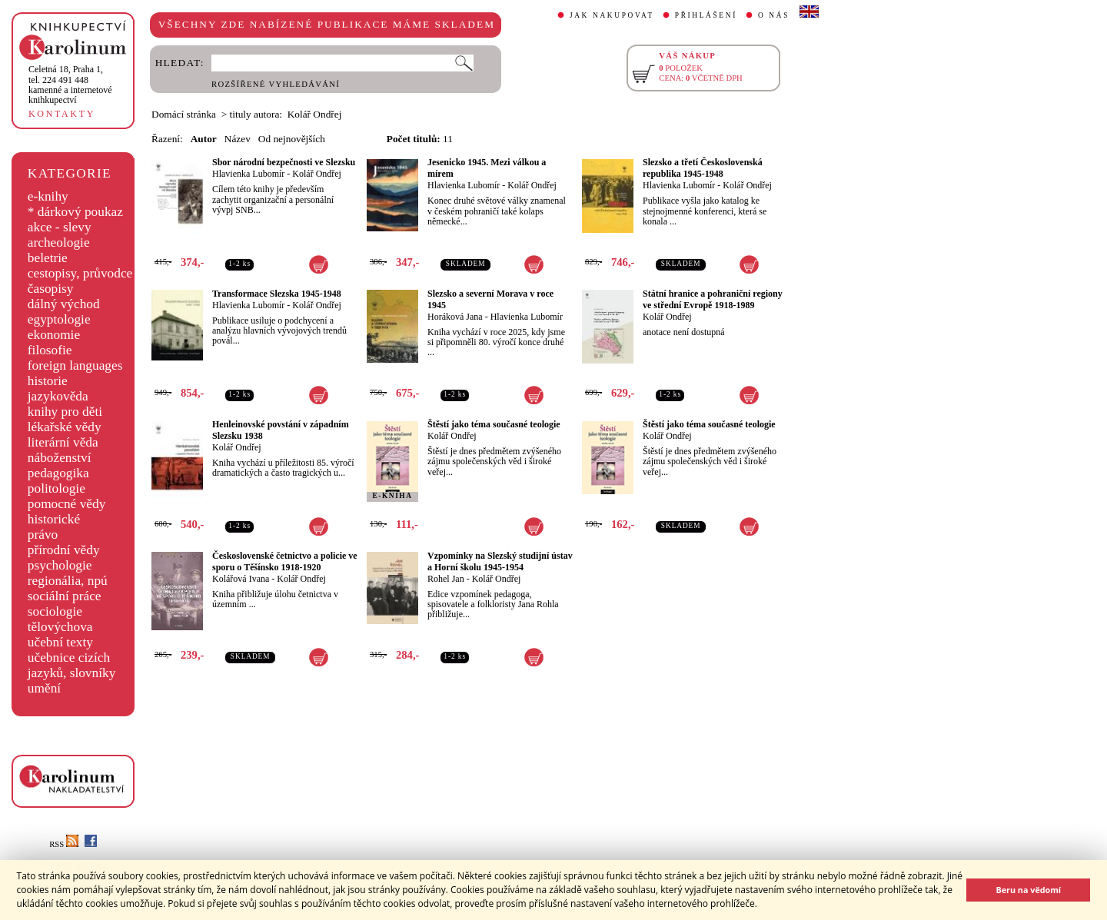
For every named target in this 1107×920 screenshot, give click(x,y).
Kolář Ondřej (316, 173)
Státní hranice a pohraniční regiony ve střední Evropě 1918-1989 (713, 299)
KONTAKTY (61, 113)
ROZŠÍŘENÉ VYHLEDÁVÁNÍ (275, 84)
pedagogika (58, 473)
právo (43, 534)
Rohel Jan (445, 578)
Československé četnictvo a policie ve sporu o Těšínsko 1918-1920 (284, 561)
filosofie (50, 350)
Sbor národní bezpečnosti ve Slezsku (283, 162)
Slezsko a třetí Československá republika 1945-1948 (703, 168)
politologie (56, 488)
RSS (63, 844)
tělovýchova (60, 626)
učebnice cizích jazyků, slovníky (72, 665)
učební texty (60, 642)
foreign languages (75, 365)
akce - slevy (59, 227)
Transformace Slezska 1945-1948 (276, 293)
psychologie (60, 565)
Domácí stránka (183, 114)
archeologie (59, 242)
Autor (204, 138)
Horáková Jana (455, 316)
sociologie (55, 611)
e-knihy (48, 196)
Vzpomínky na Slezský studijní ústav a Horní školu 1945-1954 (500, 561)
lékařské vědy (64, 427)
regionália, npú (68, 580)
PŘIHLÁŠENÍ (706, 15)
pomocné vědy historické (67, 511)
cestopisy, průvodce (80, 273)
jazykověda (58, 396)
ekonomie (54, 334)
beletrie (48, 258)
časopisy (51, 288)
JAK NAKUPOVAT (612, 15)
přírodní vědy (64, 550)
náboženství (59, 457)
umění (44, 688)
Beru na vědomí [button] (1028, 889)
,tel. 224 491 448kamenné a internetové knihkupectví (70, 84)
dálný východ (64, 304)
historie (48, 381)
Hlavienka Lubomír (248, 173)
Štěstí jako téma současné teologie (493, 424)
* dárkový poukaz (75, 211)
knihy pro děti (65, 411)
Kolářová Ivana (240, 578)
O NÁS (774, 15)
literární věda (63, 442)
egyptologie (59, 319)
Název (237, 138)
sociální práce (64, 596)
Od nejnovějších (291, 138)
